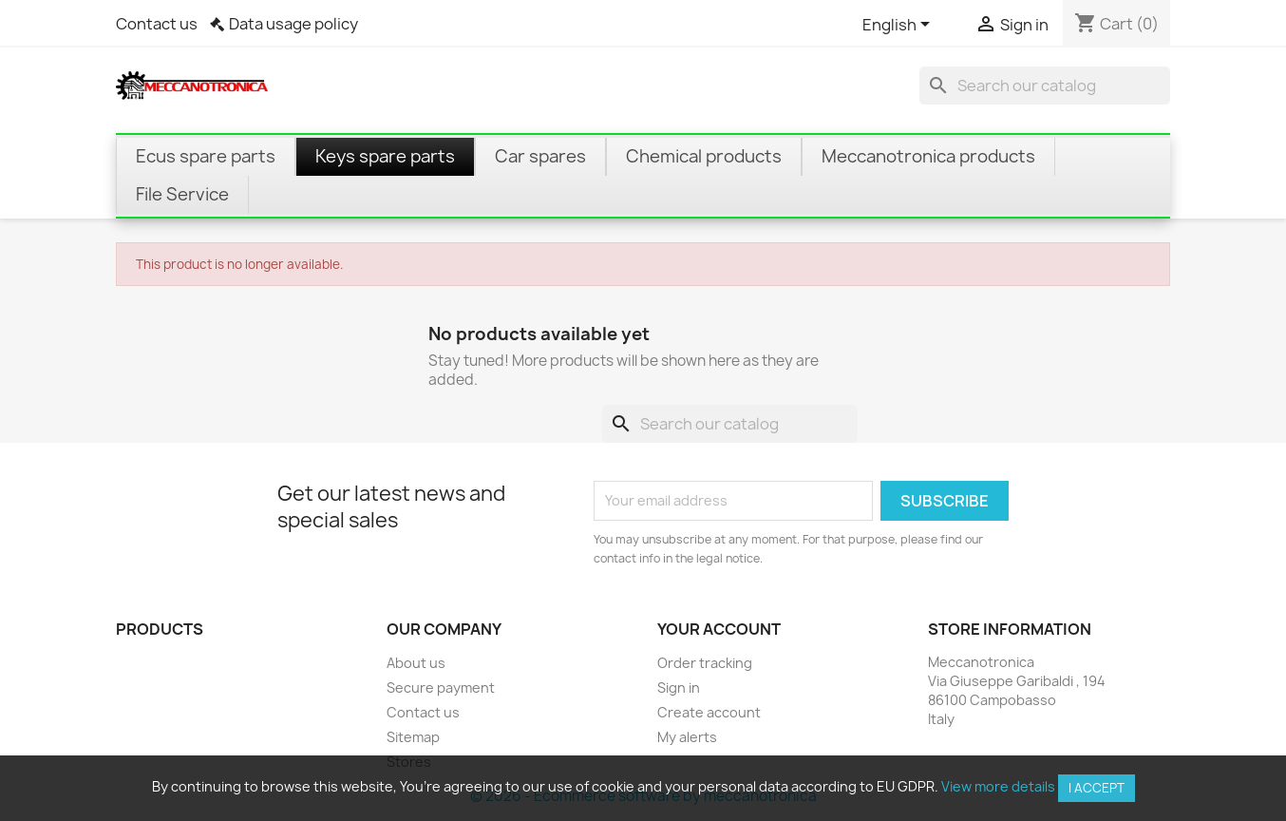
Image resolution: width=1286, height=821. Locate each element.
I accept (1097, 787)
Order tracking (704, 663)
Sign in (678, 687)
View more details (998, 786)
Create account (709, 712)
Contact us (157, 23)
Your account (719, 629)
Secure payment (441, 687)
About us (416, 663)
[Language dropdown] (899, 25)
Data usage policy (293, 23)
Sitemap (413, 737)
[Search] (1044, 86)
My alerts (687, 737)
